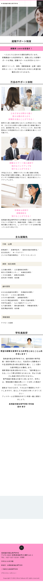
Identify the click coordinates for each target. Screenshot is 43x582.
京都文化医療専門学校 (11, 570)
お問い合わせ (28, 3)
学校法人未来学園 (7, 563)
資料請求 (22, 3)
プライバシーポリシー (9, 574)
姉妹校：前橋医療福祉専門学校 (12, 566)
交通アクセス (34, 3)
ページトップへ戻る (21, 549)
